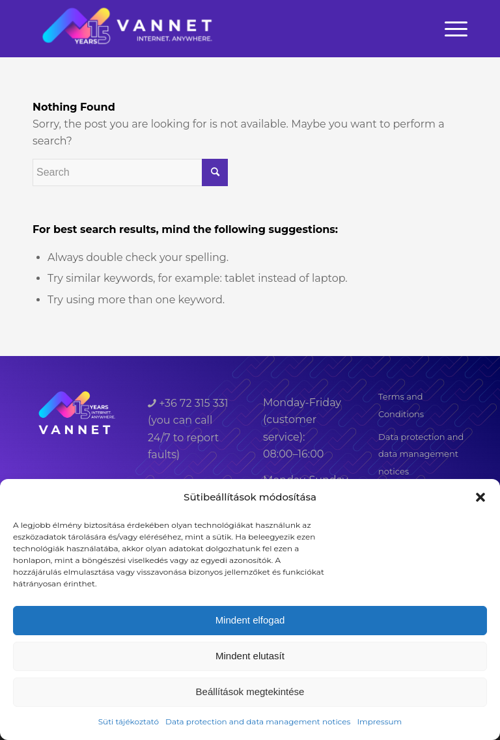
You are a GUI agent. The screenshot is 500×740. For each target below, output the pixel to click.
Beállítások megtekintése (250, 691)
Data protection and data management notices (257, 721)
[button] (480, 497)
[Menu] (452, 28)
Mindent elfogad (250, 619)
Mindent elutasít (250, 655)
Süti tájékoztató (128, 721)
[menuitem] (452, 28)
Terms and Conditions (401, 404)
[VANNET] (128, 28)
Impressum (379, 721)
